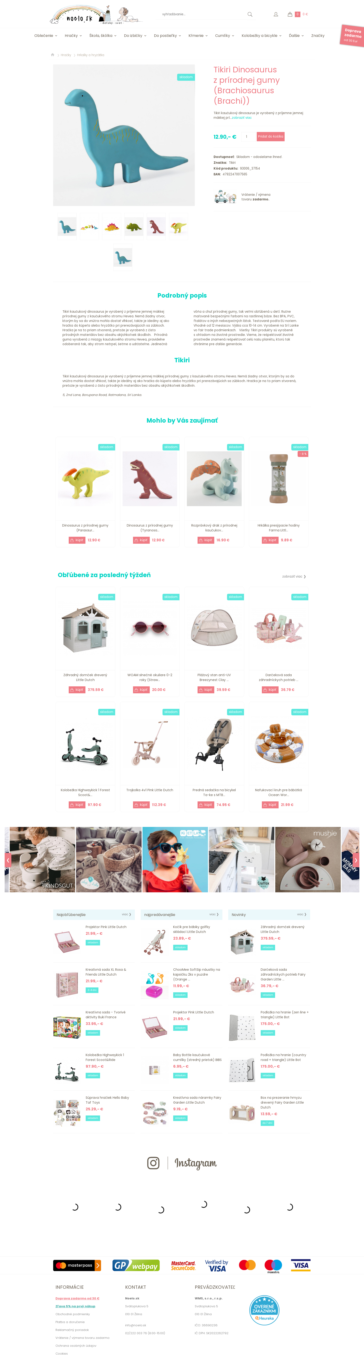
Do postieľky (165, 35)
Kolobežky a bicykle (259, 35)
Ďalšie (294, 35)
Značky (318, 35)
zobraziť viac (242, 118)
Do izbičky (133, 35)
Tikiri (231, 163)
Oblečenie (43, 35)
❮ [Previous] (8, 860)
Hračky (71, 35)
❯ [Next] (356, 860)
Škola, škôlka (100, 35)
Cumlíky (222, 35)
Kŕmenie (196, 35)
